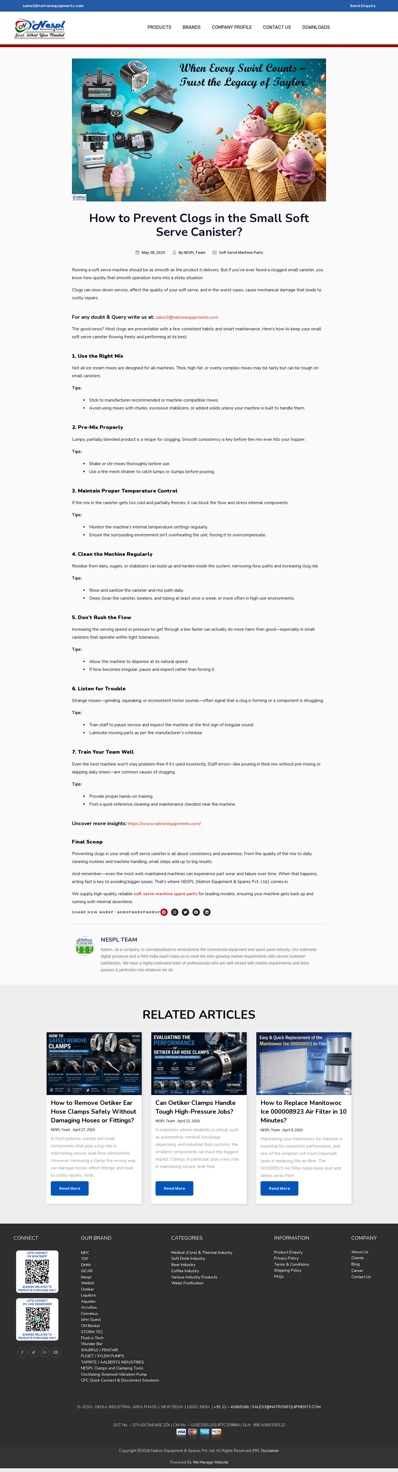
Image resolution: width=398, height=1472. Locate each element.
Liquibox (88, 1301)
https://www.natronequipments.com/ (169, 823)
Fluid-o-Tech (92, 1343)
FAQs (279, 1283)
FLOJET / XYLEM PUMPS (102, 1360)
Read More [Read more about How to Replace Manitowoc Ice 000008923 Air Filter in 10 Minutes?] (278, 1195)
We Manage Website (210, 1466)
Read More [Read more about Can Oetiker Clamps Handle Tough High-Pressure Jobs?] (173, 1195)
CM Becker (90, 1331)
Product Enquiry (288, 1259)
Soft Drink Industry (188, 1265)
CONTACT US (277, 27)
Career (357, 1277)
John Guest (91, 1325)
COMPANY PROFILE (232, 27)
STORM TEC (92, 1337)
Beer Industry (183, 1271)
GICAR (87, 1277)
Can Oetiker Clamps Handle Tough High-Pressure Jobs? (189, 1111)
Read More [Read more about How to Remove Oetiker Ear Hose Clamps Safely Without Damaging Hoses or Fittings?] (68, 1195)
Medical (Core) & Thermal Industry (201, 1259)
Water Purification (187, 1289)
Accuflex (89, 1313)
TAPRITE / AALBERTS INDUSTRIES (112, 1366)
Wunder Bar (91, 1349)
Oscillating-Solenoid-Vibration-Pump (114, 1378)
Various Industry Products (194, 1283)
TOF (84, 1266)
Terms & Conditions (291, 1271)
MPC (85, 1260)
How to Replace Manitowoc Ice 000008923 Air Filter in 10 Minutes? (302, 1111)
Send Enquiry (362, 5)
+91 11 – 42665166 (231, 1411)
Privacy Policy (286, 1265)
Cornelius (89, 1319)
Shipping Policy (287, 1277)
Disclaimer (270, 1454)
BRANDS (192, 27)
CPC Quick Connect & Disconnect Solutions (120, 1384)
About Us (359, 1259)
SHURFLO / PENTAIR (99, 1355)
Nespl (86, 1283)
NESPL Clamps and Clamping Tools (112, 1372)
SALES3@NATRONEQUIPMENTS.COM (286, 1411)
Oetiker (87, 1295)
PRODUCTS (159, 27)
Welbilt (87, 1289)
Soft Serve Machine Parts (245, 252)
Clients (357, 1265)
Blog (355, 1271)
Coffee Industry (185, 1277)
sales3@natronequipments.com (54, 5)
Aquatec (88, 1307)
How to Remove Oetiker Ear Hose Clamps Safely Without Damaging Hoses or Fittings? (92, 1115)
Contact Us (361, 1283)
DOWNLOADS (316, 27)
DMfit (86, 1271)
